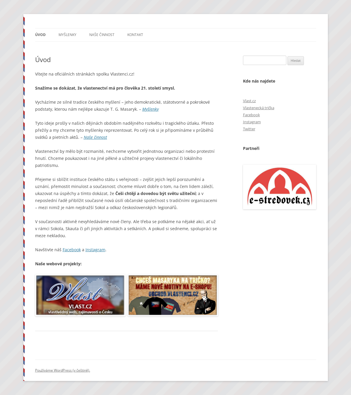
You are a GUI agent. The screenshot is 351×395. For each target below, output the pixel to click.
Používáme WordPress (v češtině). (62, 370)
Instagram (95, 249)
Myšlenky (67, 34)
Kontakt (135, 34)
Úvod (40, 34)
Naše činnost (101, 34)
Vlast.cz (249, 100)
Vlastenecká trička (258, 107)
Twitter (249, 128)
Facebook (72, 249)
